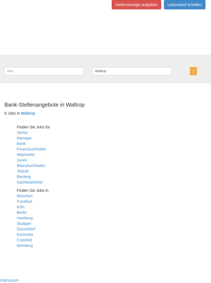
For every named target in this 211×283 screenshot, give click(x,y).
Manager (24, 138)
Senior (22, 132)
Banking (24, 176)
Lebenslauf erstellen (185, 4)
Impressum (9, 280)
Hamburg (25, 218)
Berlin (22, 212)
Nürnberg (25, 245)
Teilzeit (23, 171)
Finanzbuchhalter (31, 149)
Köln (20, 207)
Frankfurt (24, 201)
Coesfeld (24, 240)
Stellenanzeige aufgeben (136, 4)
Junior (22, 160)
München (25, 196)
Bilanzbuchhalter (31, 165)
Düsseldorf (26, 229)
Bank (21, 143)
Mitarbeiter (26, 154)
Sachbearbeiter (30, 182)
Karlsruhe (25, 234)
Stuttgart (24, 223)
